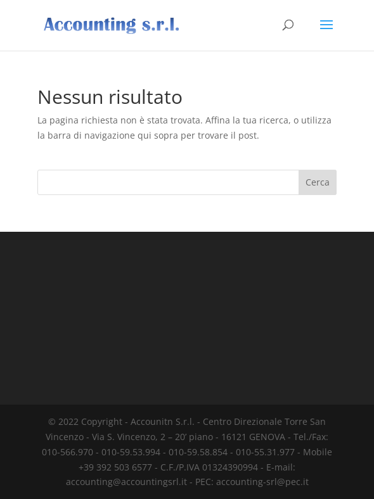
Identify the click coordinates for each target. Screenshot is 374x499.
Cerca (318, 182)
